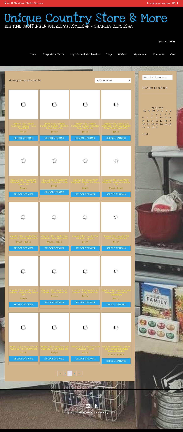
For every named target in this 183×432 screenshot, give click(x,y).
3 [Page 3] (74, 373)
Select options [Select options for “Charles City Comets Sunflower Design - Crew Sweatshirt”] (23, 138)
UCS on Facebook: (155, 88)
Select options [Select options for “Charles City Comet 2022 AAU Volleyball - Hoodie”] (85, 358)
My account (140, 54)
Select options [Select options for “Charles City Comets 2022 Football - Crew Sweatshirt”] (54, 248)
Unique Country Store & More (86, 18)
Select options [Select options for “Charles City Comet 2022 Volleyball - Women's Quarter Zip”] (116, 194)
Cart (172, 54)
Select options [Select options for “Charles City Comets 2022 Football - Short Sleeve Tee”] (54, 302)
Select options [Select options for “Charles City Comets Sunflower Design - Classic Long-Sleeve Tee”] (85, 138)
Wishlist (122, 54)
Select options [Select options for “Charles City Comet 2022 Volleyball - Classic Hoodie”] (54, 192)
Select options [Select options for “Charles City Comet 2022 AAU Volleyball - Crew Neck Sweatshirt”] (116, 304)
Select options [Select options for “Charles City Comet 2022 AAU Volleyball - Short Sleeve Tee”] (23, 358)
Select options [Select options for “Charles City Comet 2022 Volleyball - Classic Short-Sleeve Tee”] (23, 194)
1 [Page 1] (65, 373)
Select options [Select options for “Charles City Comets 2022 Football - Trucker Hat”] (116, 248)
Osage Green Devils (53, 54)
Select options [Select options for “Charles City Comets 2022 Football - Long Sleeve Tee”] (85, 302)
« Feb (145, 134)
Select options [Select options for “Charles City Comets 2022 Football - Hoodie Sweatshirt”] (23, 248)
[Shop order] (113, 80)
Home (33, 54)
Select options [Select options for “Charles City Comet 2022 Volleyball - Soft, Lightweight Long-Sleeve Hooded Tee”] (116, 138)
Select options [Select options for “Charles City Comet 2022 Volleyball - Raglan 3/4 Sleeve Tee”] (85, 194)
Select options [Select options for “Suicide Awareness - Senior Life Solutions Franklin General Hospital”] (116, 361)
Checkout (158, 54)
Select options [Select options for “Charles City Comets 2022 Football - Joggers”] (85, 248)
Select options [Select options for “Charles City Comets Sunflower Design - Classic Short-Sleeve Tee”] (54, 138)
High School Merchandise (85, 54)
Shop (109, 54)
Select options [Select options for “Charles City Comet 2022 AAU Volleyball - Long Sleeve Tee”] (54, 358)
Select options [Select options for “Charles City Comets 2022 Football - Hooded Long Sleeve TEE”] (23, 304)
